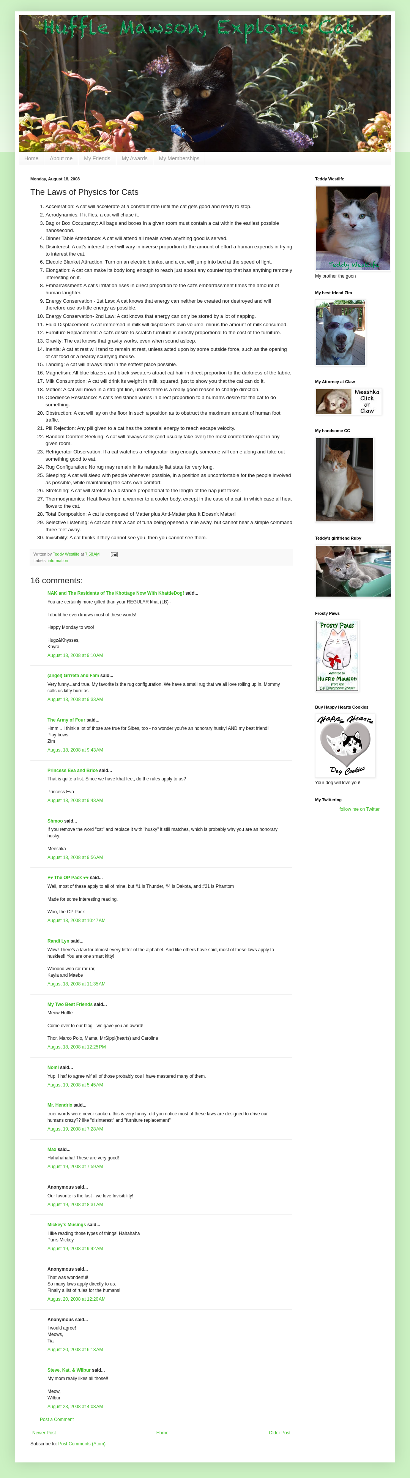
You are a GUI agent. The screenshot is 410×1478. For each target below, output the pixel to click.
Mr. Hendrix (59, 1105)
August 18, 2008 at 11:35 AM (76, 984)
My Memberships (179, 158)
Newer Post (44, 1432)
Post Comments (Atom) (82, 1443)
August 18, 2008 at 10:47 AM (76, 920)
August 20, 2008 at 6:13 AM (75, 1349)
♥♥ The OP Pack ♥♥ (67, 877)
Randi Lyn (58, 941)
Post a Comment (57, 1419)
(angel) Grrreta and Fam (73, 675)
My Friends (97, 158)
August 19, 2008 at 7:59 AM (75, 1166)
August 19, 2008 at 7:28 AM (75, 1129)
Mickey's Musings (66, 1224)
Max (51, 1149)
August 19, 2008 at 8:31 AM (75, 1204)
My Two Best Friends (70, 1004)
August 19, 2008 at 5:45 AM (75, 1085)
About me (61, 158)
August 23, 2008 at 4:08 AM (75, 1406)
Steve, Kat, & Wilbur (69, 1370)
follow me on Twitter (359, 809)
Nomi (53, 1067)
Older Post (279, 1432)
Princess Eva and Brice (72, 770)
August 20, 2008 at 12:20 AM (76, 1299)
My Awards (135, 158)
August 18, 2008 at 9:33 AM (75, 699)
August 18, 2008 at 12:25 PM (76, 1047)
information (58, 560)
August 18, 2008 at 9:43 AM (75, 750)
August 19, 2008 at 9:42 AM (75, 1248)
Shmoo (55, 821)
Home (31, 158)
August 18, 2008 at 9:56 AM (75, 857)
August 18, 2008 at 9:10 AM (75, 655)
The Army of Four (66, 720)
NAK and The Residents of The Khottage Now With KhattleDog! (115, 593)
